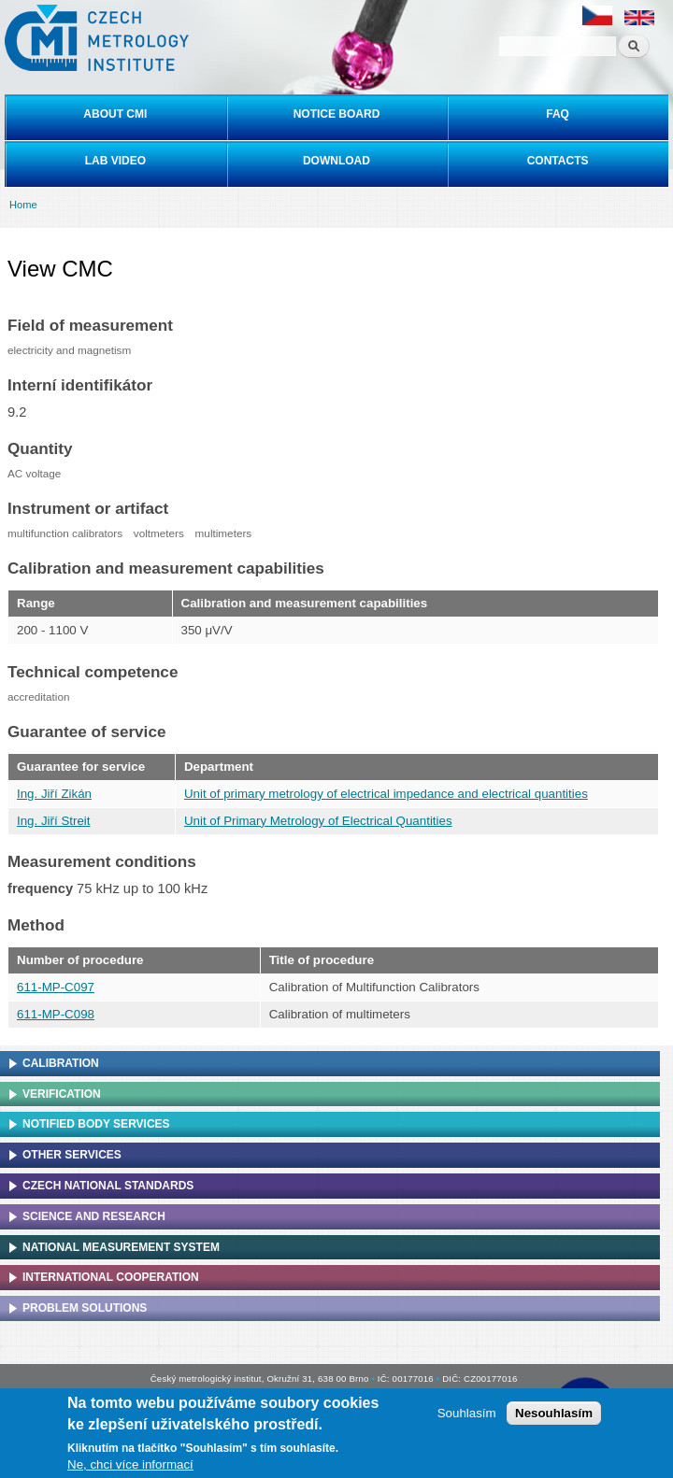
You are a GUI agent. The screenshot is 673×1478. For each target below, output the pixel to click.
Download (336, 160)
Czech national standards (107, 1185)
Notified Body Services (96, 1123)
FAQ (557, 114)
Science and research (93, 1216)
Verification (61, 1094)
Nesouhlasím (554, 1413)
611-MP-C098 (55, 1014)
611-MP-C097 (55, 987)
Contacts (558, 160)
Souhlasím (466, 1413)
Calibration (60, 1063)
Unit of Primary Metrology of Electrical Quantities (318, 821)
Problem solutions (84, 1308)
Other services (72, 1154)
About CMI (115, 114)
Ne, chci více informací (130, 1464)
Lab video (115, 160)
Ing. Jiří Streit (54, 821)
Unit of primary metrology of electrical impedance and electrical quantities (386, 794)
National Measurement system (121, 1247)
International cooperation (110, 1277)
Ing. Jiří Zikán (54, 794)
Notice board (337, 114)
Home (23, 204)
